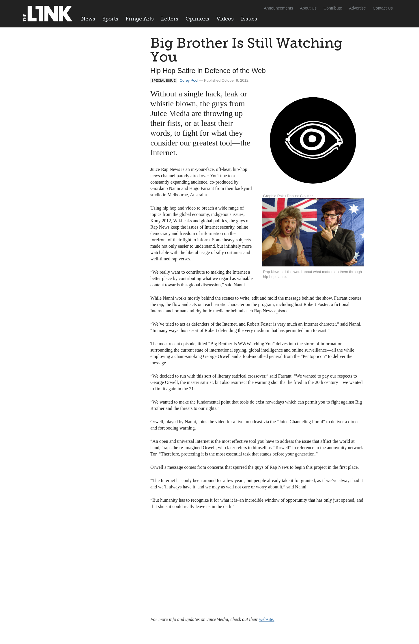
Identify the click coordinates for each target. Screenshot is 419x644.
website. (266, 619)
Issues (249, 19)
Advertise (357, 8)
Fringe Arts (140, 19)
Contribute (332, 8)
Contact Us (383, 8)
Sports (110, 19)
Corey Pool (189, 80)
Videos (225, 19)
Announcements (278, 8)
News (88, 19)
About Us (308, 8)
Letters (169, 19)
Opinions (197, 19)
